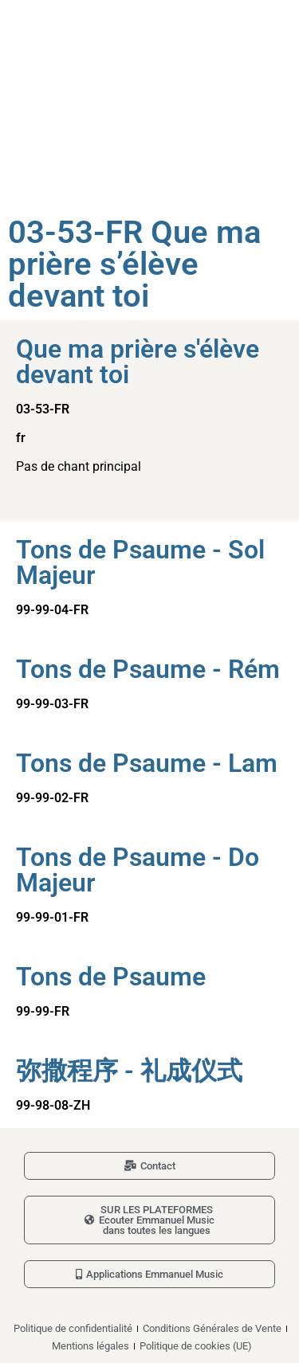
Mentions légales (90, 1346)
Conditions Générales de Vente (212, 1328)
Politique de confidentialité (73, 1328)
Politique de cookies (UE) (196, 1346)
